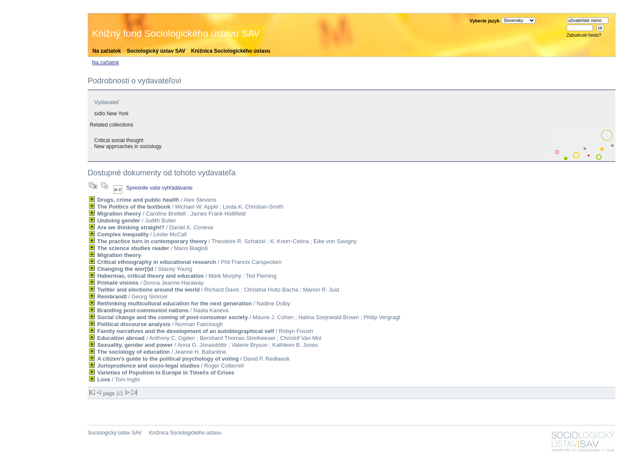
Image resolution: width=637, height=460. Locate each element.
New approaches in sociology (128, 146)
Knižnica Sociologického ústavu (230, 51)
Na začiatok (106, 51)
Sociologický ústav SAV (156, 51)
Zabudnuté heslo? (584, 35)
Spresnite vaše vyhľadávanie (159, 188)
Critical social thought (118, 140)
